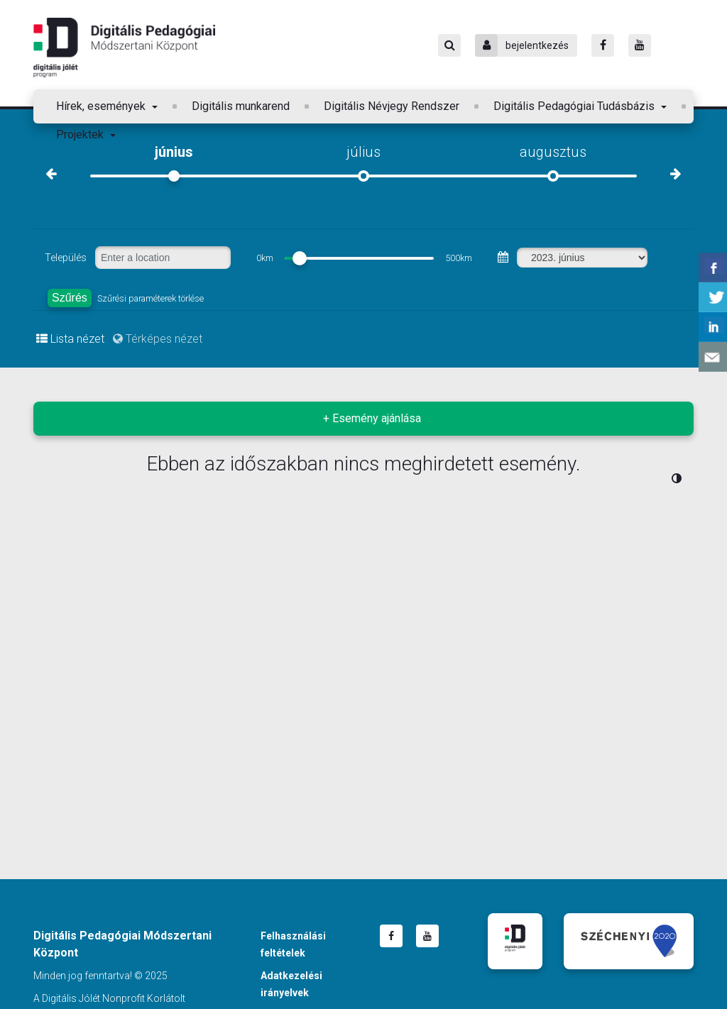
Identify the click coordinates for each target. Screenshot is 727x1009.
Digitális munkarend (241, 106)
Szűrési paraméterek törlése (150, 298)
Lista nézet (70, 339)
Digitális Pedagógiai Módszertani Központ (124, 47)
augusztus (553, 151)
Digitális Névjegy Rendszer (391, 106)
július (363, 151)
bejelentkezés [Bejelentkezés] (522, 45)
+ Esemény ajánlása (372, 418)
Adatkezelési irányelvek (291, 984)
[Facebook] (602, 45)
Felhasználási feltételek (293, 944)
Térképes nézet (157, 339)
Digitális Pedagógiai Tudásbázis (575, 106)
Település (66, 257)
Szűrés (69, 298)
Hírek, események (102, 106)
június (174, 151)
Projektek (81, 134)
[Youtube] (639, 45)
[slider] (300, 258)
